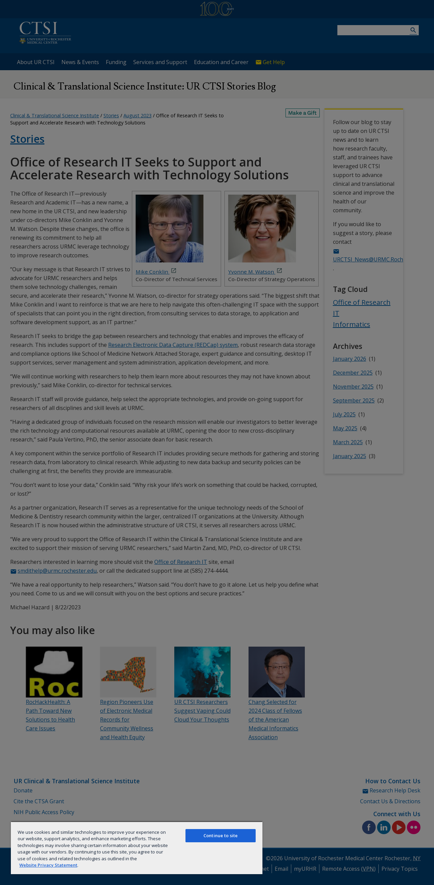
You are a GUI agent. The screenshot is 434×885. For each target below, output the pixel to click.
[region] (136, 847)
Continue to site (220, 835)
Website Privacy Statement (48, 865)
